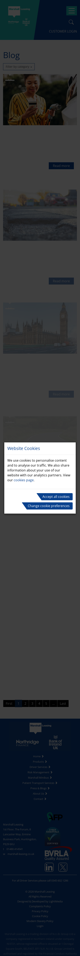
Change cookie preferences (49, 506)
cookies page (24, 480)
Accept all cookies (56, 496)
